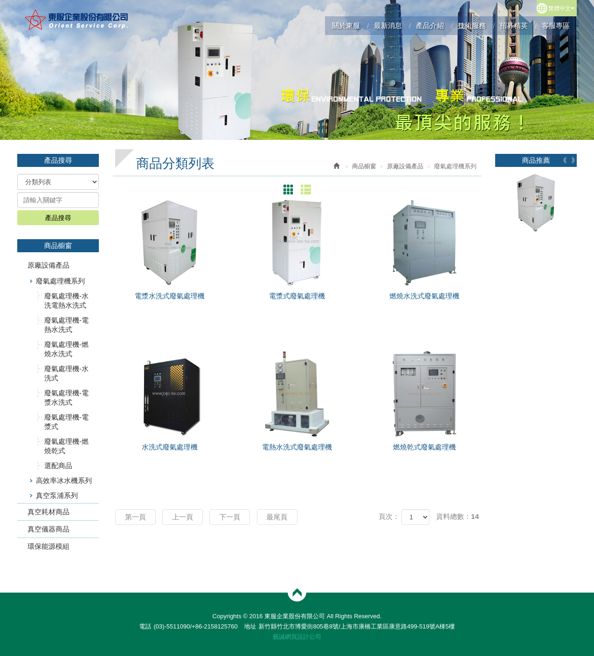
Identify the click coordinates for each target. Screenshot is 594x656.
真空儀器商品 (48, 529)
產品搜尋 (58, 217)
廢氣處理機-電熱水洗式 (66, 324)
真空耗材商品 (48, 512)
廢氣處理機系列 (60, 281)
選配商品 (58, 466)
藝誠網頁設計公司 (297, 636)
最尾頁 (277, 517)
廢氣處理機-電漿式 (66, 421)
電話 (145, 626)
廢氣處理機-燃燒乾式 (66, 446)
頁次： (389, 516)
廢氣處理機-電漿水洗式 (66, 397)
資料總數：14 (457, 516)
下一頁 (229, 517)
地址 (250, 626)
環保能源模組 (48, 546)
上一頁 (182, 517)
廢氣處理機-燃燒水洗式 (66, 349)
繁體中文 (561, 8)
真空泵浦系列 (57, 495)
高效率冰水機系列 (64, 480)
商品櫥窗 (364, 166)
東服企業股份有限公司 (76, 19)
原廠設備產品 (48, 265)
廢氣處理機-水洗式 (66, 373)
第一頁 (135, 517)
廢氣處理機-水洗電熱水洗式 (66, 300)
